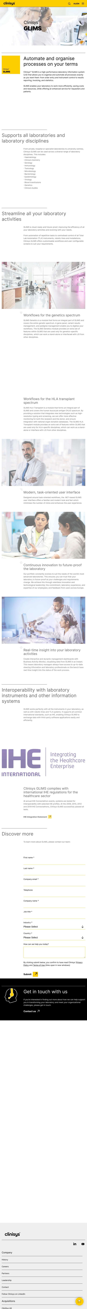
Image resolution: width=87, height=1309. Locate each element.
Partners (5, 1273)
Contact (5, 1287)
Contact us (31, 1011)
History (5, 1259)
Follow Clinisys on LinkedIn (13, 1294)
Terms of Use (39, 965)
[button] (70, 3)
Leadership (7, 1280)
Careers (5, 1266)
